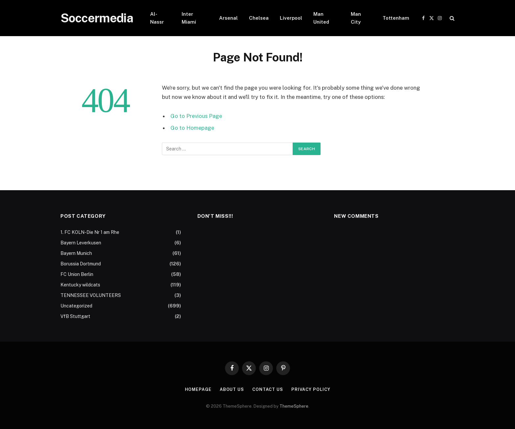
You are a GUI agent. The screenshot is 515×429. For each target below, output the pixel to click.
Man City (356, 18)
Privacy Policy (310, 389)
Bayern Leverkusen (80, 242)
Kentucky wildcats (80, 284)
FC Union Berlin (76, 274)
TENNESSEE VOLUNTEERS (90, 295)
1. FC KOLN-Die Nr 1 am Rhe (89, 232)
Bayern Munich (76, 253)
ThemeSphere (294, 406)
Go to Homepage (192, 127)
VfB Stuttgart (75, 316)
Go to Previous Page (196, 116)
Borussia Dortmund (80, 263)
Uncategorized (76, 305)
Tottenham (396, 18)
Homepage (198, 389)
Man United (321, 18)
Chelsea (259, 18)
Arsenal (228, 18)
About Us (232, 389)
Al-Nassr (157, 18)
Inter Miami (189, 18)
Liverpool (291, 18)
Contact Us (267, 389)
